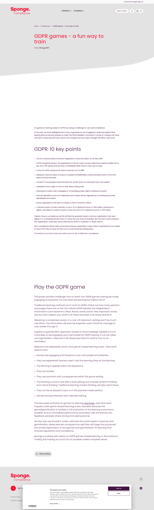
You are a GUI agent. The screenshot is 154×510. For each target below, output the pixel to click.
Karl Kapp (90, 403)
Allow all (136, 481)
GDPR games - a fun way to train (66, 26)
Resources (46, 26)
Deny (136, 487)
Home (36, 26)
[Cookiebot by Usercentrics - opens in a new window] (13, 505)
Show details (44, 502)
